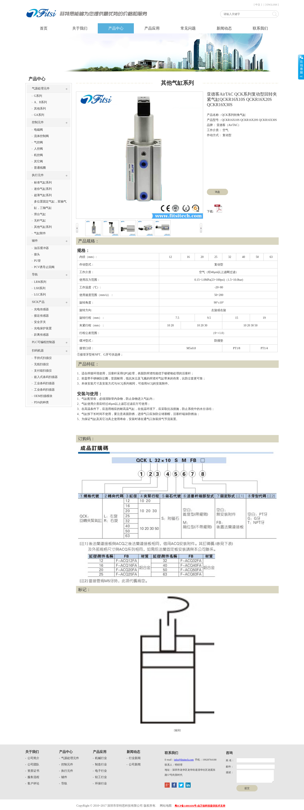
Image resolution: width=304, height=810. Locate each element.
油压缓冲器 (41, 248)
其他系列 (40, 108)
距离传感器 (41, 334)
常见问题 (188, 28)
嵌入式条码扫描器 (46, 377)
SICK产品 (38, 302)
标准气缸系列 (43, 182)
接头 (37, 254)
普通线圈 (40, 167)
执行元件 (38, 175)
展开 (301, 67)
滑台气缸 (40, 214)
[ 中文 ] (258, 4)
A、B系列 (40, 102)
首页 (44, 28)
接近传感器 (41, 315)
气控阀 (38, 142)
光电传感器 (41, 309)
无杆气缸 (40, 220)
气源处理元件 (41, 88)
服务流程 (33, 777)
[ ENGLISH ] (272, 4)
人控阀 (38, 148)
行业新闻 (135, 758)
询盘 (217, 191)
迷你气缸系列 (43, 188)
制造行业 (101, 764)
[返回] (177, 730)
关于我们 (79, 28)
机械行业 (101, 758)
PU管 (37, 260)
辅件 (35, 240)
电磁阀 (38, 129)
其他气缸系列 (43, 226)
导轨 (35, 274)
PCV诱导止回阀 (44, 267)
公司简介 (33, 758)
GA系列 (39, 114)
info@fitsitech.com (184, 759)
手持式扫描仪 (43, 358)
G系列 (38, 95)
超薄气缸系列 (43, 195)
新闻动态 (224, 28)
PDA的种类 (41, 402)
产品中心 (116, 28)
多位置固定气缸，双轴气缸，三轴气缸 (50, 204)
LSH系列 (39, 288)
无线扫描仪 (41, 364)
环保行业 (101, 783)
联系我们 (260, 28)
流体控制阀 (41, 136)
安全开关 (40, 322)
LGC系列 (40, 294)
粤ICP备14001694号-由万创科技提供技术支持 (200, 805)
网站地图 (166, 805)
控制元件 (38, 122)
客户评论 (33, 783)
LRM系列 (40, 281)
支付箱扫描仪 (43, 370)
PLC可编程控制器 (43, 342)
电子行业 (101, 770)
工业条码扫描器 (44, 383)
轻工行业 (101, 777)
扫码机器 (38, 350)
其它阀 (38, 161)
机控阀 (38, 155)
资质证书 (33, 770)
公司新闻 (135, 764)
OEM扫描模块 (43, 396)
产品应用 (152, 28)
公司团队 (33, 764)
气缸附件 (40, 233)
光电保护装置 (43, 328)
